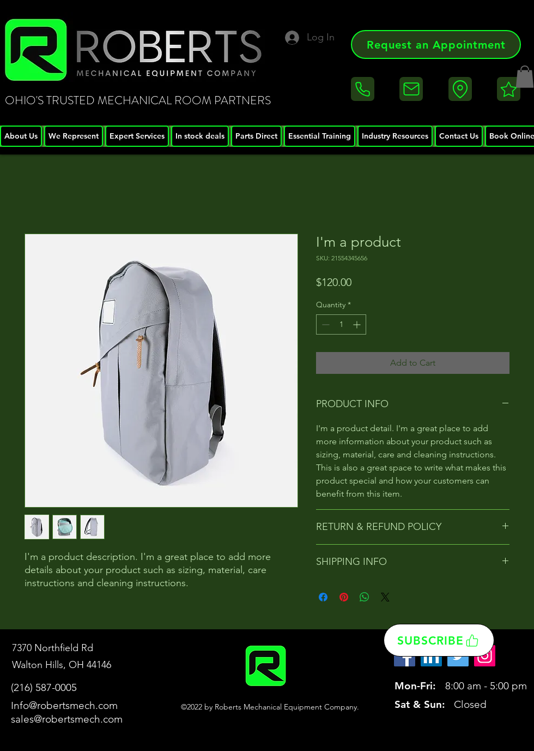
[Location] (460, 89)
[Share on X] (385, 597)
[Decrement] (324, 324)
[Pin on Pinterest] (343, 597)
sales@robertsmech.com (67, 719)
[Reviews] (508, 89)
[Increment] (358, 324)
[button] (524, 76)
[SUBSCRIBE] (439, 640)
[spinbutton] (341, 324)
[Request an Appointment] (436, 44)
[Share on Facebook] (323, 597)
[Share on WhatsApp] (364, 597)
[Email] (411, 89)
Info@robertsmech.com (64, 705)
